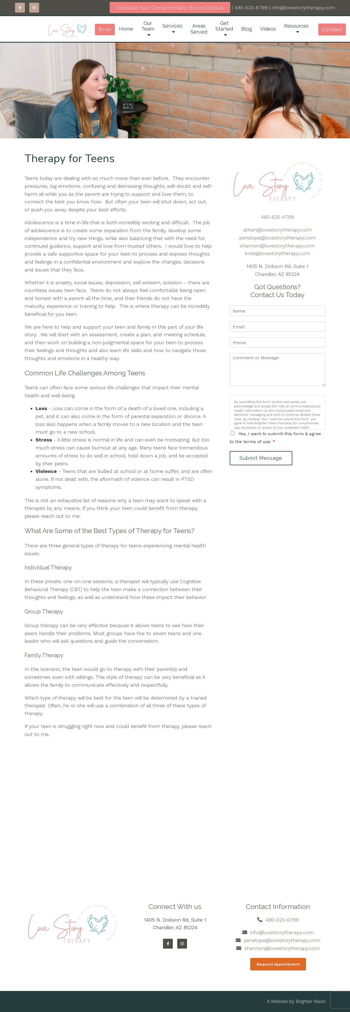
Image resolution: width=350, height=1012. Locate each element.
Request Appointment (278, 964)
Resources (296, 26)
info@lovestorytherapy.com (303, 7)
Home (126, 29)
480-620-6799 (250, 7)
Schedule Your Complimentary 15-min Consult (169, 7)
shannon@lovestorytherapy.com (277, 245)
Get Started (224, 26)
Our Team (147, 26)
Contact (332, 29)
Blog (246, 29)
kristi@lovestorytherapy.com (277, 253)
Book (104, 29)
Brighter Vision (310, 1001)
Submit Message (261, 458)
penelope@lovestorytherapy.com (277, 238)
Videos (268, 29)
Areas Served (199, 29)
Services (172, 26)
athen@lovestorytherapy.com (277, 230)
